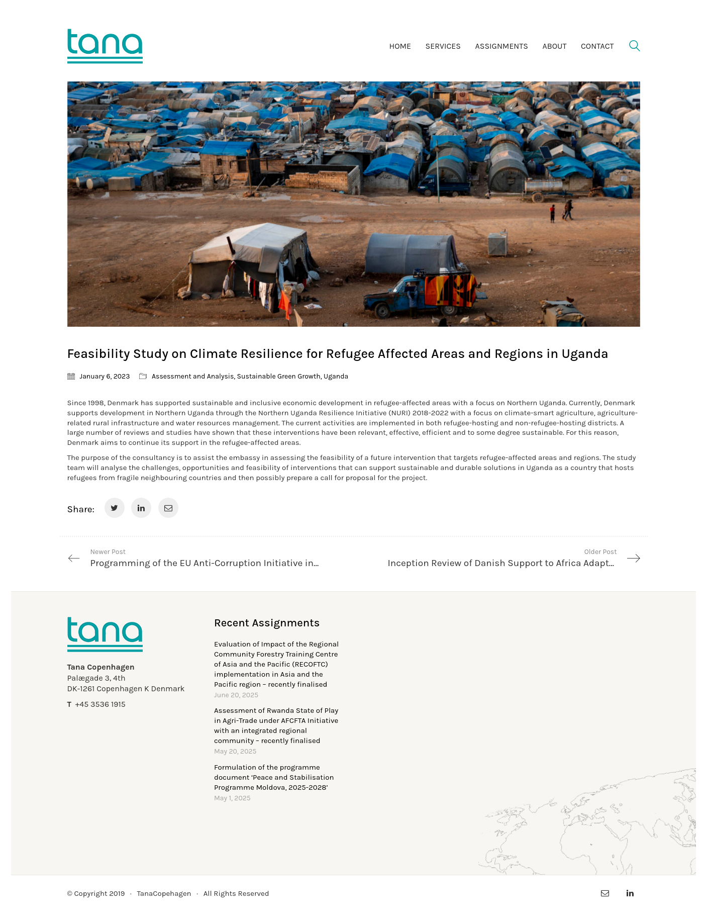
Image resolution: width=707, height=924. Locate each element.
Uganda (336, 376)
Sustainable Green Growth (279, 376)
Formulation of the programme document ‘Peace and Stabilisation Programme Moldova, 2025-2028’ (274, 777)
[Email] (168, 508)
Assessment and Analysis (193, 376)
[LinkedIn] (141, 508)
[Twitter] (115, 508)
